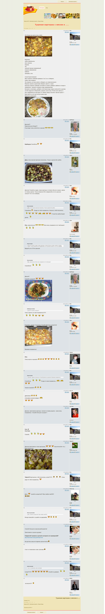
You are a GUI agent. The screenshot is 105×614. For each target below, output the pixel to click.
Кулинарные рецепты (72, 1)
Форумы (62, 1)
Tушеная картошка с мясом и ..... (52, 22)
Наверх (99, 611)
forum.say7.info (54, 612)
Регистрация (42, 5)
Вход (47, 5)
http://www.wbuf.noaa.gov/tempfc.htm (34, 535)
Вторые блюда (40, 18)
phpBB (53, 613)
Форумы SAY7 (26, 18)
